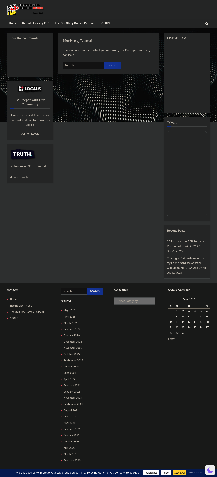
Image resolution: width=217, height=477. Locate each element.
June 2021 (70, 416)
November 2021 (73, 397)
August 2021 (71, 410)
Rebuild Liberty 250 (35, 23)
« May (171, 338)
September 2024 (73, 360)
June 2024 (70, 372)
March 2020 (70, 454)
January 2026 (72, 335)
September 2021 (73, 404)
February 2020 (72, 460)
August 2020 (71, 441)
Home (13, 23)
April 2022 (69, 379)
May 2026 (69, 310)
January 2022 (72, 391)
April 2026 (69, 316)
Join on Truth (19, 177)
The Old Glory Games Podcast (75, 23)
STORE (106, 23)
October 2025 (72, 354)
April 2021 (69, 422)
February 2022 (72, 385)
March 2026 (70, 323)
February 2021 (72, 429)
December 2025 (73, 341)
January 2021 (71, 435)
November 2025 (73, 347)
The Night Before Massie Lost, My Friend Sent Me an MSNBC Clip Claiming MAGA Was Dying (186, 263)
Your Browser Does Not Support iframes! (187, 173)
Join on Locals (30, 133)
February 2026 (72, 329)
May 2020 (69, 447)
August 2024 (71, 366)
